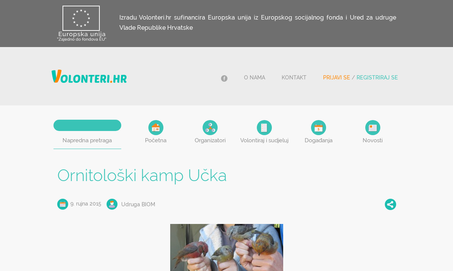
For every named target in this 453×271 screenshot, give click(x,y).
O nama (254, 78)
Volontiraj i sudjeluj (264, 132)
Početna (155, 132)
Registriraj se (377, 78)
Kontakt (294, 78)
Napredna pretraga (87, 140)
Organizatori (210, 132)
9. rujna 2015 (85, 204)
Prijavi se (336, 78)
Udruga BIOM (138, 204)
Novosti (373, 132)
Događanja (319, 132)
